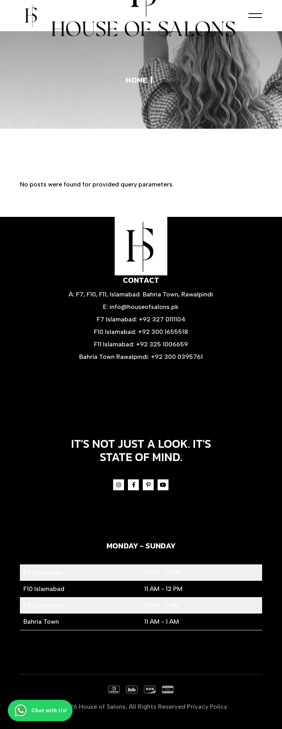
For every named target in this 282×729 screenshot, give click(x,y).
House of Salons (102, 706)
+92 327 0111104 (162, 319)
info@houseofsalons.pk (144, 306)
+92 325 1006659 (162, 344)
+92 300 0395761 (177, 356)
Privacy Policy (207, 706)
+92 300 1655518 (163, 331)
